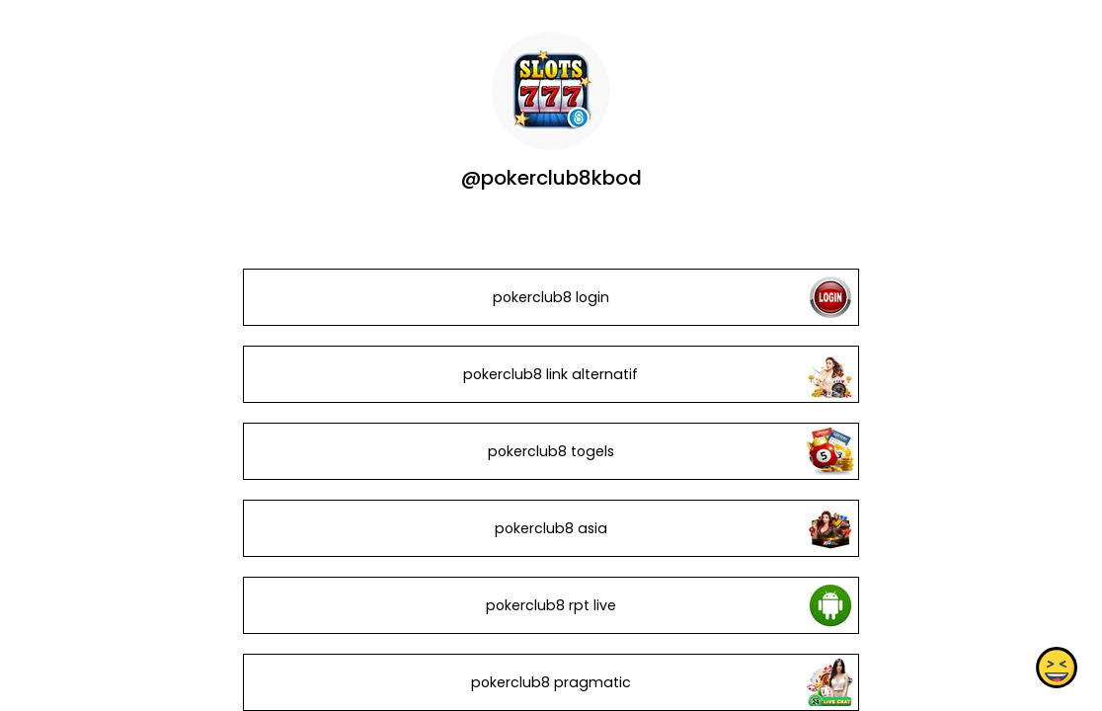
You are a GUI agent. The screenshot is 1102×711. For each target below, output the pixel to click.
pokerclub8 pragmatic (551, 682)
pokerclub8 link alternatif (550, 374)
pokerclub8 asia (551, 528)
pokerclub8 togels (551, 451)
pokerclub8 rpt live (551, 605)
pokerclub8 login (551, 297)
